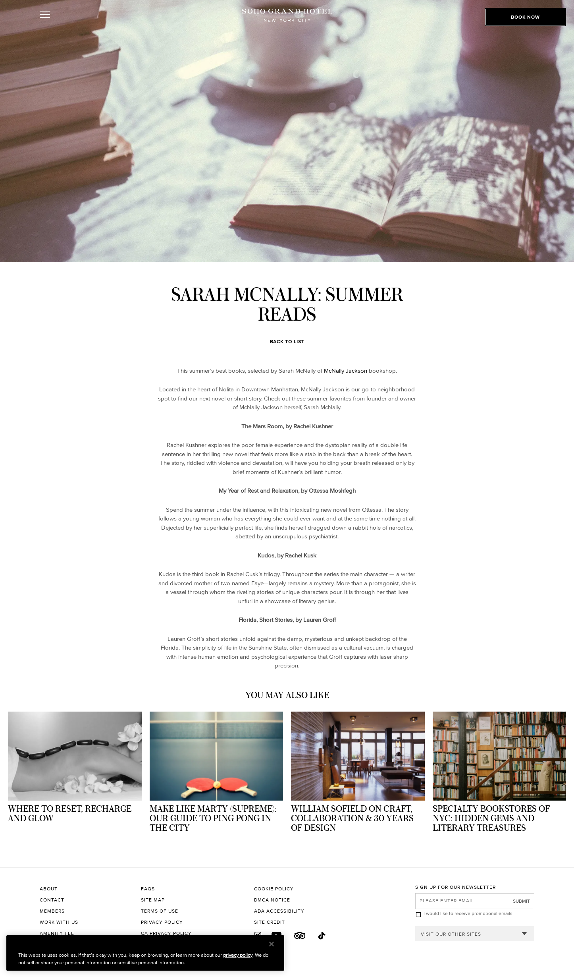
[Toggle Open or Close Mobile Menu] (80, 25)
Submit (521, 900)
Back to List (287, 341)
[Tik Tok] (322, 936)
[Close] (271, 944)
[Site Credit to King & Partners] (334, 922)
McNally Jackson (345, 370)
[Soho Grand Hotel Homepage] (287, 25)
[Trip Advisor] (300, 936)
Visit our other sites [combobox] (451, 933)
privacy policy (237, 955)
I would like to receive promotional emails (468, 913)
